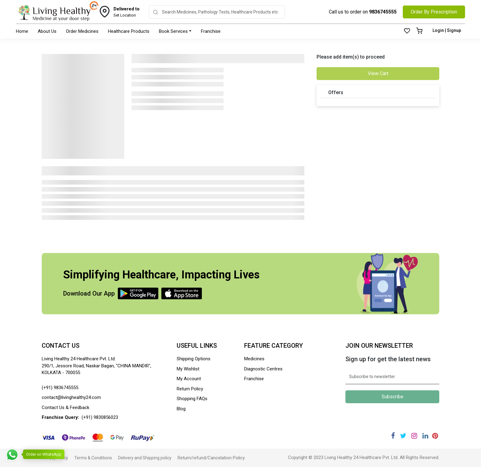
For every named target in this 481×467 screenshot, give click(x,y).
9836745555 (383, 12)
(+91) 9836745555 (60, 387)
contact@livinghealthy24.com (71, 397)
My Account (189, 378)
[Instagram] (414, 436)
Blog (181, 408)
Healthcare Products (128, 31)
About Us (47, 31)
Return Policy (190, 389)
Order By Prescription (434, 12)
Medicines (254, 359)
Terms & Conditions (93, 457)
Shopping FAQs (192, 398)
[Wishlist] (407, 31)
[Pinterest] (435, 436)
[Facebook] (393, 436)
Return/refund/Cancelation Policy (211, 458)
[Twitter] (403, 436)
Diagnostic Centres (263, 369)
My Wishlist (188, 369)
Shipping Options (193, 359)
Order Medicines (82, 31)
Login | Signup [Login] (447, 30)
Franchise (211, 31)
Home (22, 31)
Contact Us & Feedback (65, 407)
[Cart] (419, 31)
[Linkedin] (425, 436)
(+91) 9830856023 (100, 417)
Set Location (127, 12)
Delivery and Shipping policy (144, 457)
